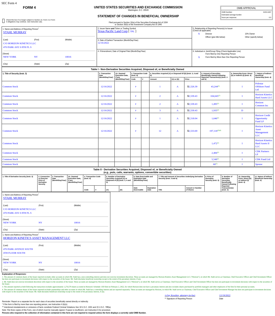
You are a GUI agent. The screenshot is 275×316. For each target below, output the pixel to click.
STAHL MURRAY (14, 32)
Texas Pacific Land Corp (113, 31)
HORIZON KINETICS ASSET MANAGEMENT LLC (36, 238)
